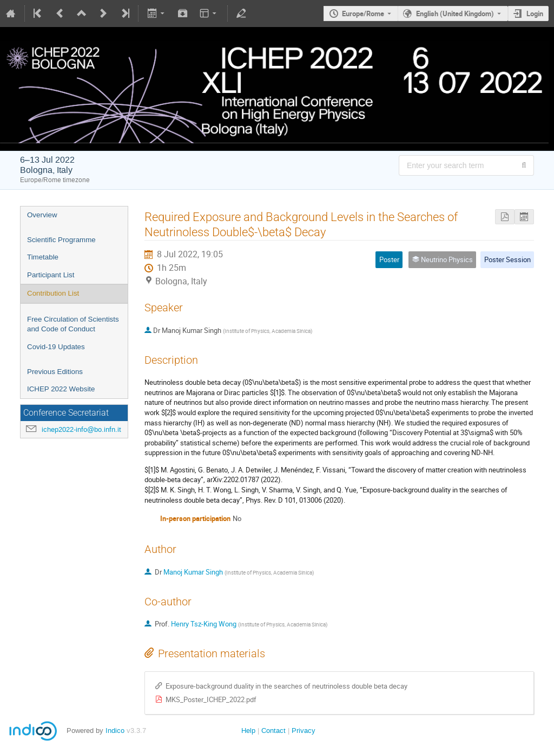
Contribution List (53, 293)
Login (534, 13)
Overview (42, 215)
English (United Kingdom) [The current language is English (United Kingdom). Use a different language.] (455, 13)
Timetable (42, 257)
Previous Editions (55, 372)
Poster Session (507, 259)
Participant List (50, 275)
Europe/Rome (363, 13)
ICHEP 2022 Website (61, 389)
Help (248, 730)
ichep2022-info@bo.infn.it (81, 429)
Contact (273, 730)
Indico (114, 730)
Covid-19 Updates (56, 347)
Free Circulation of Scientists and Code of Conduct (73, 324)
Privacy (303, 730)
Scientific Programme (61, 240)
